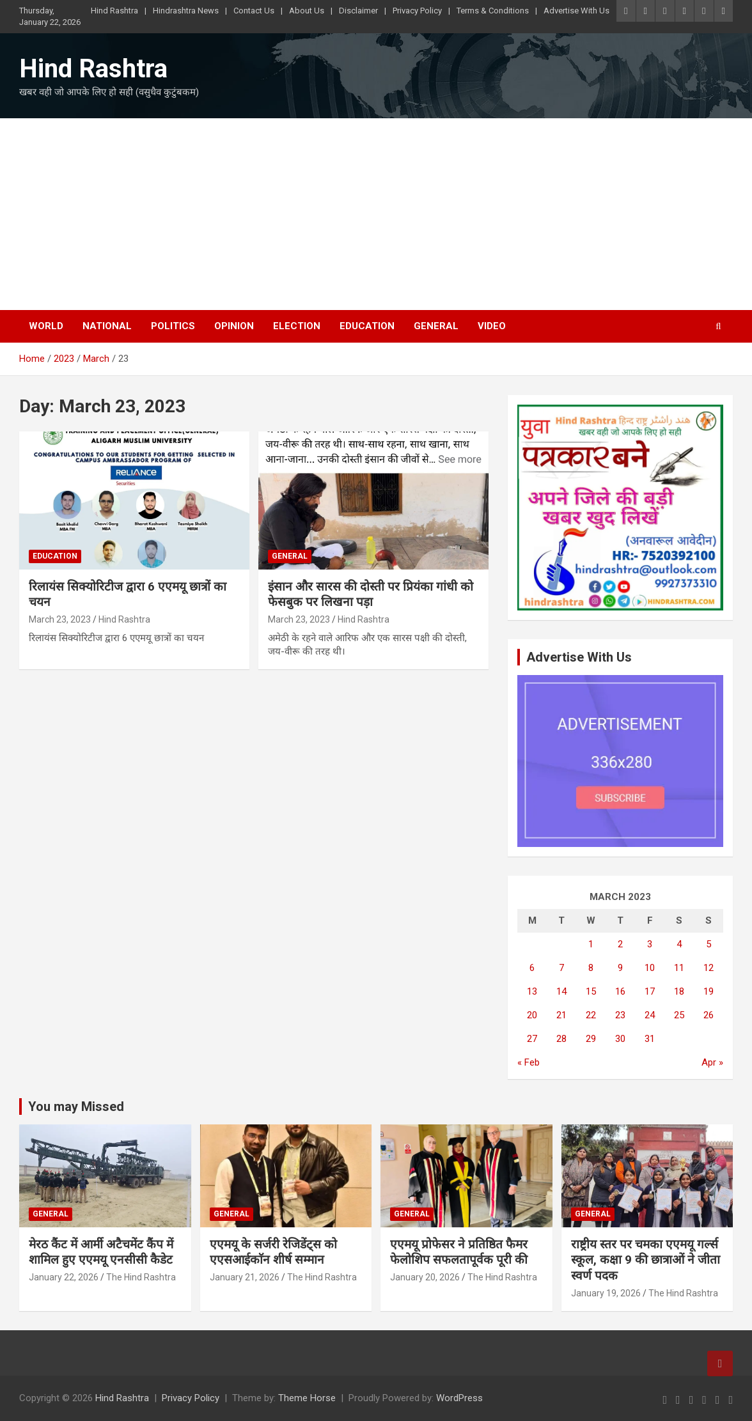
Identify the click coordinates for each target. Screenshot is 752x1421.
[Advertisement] (376, 214)
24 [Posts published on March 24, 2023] (650, 1015)
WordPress (459, 1398)
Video (492, 326)
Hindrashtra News (186, 10)
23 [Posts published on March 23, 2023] (620, 1015)
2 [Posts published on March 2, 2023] (620, 944)
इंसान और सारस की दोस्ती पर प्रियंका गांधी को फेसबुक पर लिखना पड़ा (370, 594)
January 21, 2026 (244, 1277)
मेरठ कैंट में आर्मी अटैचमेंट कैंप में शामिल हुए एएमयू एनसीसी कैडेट (101, 1252)
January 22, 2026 (63, 1277)
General (436, 326)
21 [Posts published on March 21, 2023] (561, 1015)
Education (367, 326)
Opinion (234, 326)
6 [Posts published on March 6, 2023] (532, 968)
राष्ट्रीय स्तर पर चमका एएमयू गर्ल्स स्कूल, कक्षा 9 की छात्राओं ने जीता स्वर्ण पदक (645, 1260)
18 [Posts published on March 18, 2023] (679, 991)
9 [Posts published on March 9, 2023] (620, 968)
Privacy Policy (417, 10)
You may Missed (76, 1106)
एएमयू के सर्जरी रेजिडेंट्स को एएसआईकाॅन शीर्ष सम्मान (273, 1252)
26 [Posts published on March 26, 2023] (708, 1015)
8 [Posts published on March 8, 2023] (590, 968)
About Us (306, 10)
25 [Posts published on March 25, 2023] (679, 1015)
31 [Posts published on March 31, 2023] (650, 1038)
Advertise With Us (576, 10)
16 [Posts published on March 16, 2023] (620, 991)
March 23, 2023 (60, 619)
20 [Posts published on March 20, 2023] (532, 1015)
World (46, 326)
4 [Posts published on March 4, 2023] (679, 944)
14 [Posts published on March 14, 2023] (561, 991)
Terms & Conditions (493, 10)
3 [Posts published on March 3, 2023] (649, 944)
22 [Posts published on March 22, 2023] (591, 1015)
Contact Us (253, 10)
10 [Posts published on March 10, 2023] (650, 968)
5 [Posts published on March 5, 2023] (708, 944)
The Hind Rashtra (141, 1277)
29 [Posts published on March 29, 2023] (591, 1038)
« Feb (528, 1062)
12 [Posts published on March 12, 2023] (708, 968)
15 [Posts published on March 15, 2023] (591, 991)
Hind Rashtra (114, 10)
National (107, 326)
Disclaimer (358, 10)
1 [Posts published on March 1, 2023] (590, 944)
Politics (173, 326)
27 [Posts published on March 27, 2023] (532, 1038)
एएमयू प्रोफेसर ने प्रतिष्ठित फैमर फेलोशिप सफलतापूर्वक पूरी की (459, 1252)
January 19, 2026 (606, 1293)
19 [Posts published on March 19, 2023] (708, 991)
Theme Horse (307, 1398)
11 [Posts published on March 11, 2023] (679, 968)
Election (296, 326)
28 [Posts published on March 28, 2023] (561, 1038)
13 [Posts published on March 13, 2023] (532, 991)
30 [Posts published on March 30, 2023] (620, 1038)
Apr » (712, 1062)
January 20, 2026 (425, 1277)
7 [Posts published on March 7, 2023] (561, 968)
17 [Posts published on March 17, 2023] (650, 991)
